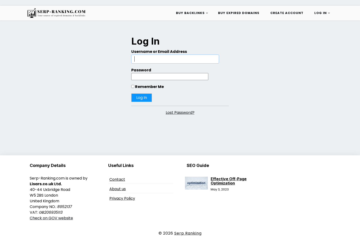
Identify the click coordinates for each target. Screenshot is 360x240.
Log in (320, 13)
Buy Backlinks (190, 13)
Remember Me (147, 86)
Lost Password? (180, 112)
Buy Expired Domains (238, 13)
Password (141, 70)
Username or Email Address (159, 51)
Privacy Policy (122, 198)
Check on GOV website (51, 218)
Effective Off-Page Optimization (229, 181)
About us (117, 189)
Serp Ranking (188, 233)
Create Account (286, 13)
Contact (117, 179)
